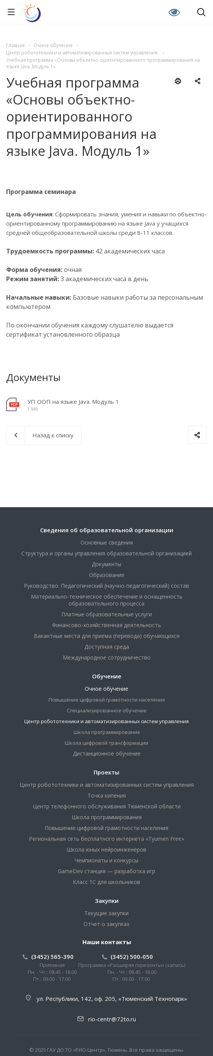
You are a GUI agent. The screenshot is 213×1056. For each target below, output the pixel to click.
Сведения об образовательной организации (106, 530)
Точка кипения (106, 795)
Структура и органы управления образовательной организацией (106, 553)
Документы (106, 564)
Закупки (107, 900)
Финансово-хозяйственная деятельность (106, 625)
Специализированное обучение (107, 710)
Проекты (106, 772)
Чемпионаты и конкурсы (106, 860)
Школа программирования (107, 732)
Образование (106, 575)
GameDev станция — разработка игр (106, 871)
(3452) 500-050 (132, 956)
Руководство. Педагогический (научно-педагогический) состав (106, 585)
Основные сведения (107, 542)
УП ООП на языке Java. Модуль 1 (73, 401)
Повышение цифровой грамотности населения (107, 699)
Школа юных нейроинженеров (106, 849)
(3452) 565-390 (52, 956)
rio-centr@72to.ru (112, 1019)
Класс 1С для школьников (106, 882)
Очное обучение (106, 688)
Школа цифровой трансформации (106, 742)
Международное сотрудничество (107, 657)
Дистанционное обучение (107, 753)
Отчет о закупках (106, 924)
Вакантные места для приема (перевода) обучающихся (106, 635)
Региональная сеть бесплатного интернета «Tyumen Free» (106, 838)
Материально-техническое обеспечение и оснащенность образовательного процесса (107, 600)
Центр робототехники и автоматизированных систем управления (106, 721)
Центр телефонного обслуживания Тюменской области (107, 806)
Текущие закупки (106, 913)
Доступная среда (106, 646)
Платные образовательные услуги (106, 614)
